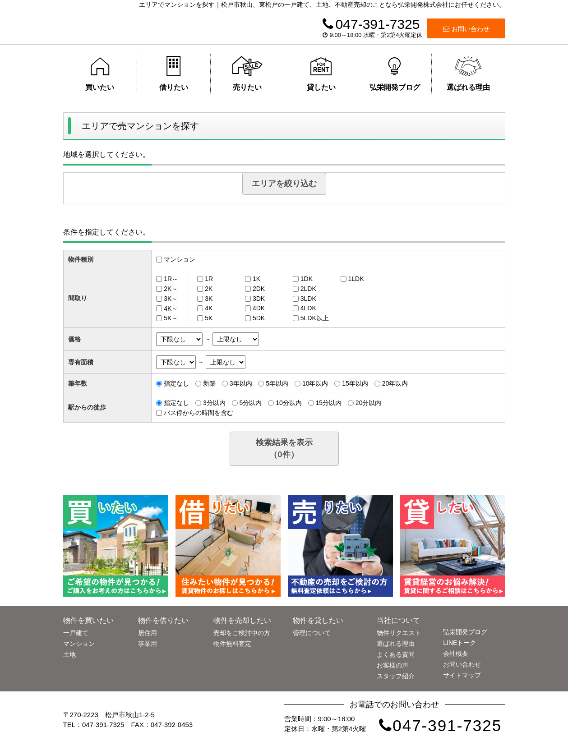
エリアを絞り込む (284, 183)
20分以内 (369, 402)
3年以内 (241, 383)
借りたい (173, 73)
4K (208, 308)
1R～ (171, 278)
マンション (179, 259)
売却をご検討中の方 (241, 632)
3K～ (171, 298)
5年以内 (277, 383)
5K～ (171, 318)
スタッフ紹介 (396, 676)
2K (208, 288)
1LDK (356, 278)
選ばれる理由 (468, 73)
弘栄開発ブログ (394, 73)
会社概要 (455, 653)
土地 (69, 654)
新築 (209, 383)
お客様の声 (392, 665)
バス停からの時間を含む (198, 412)
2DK (259, 288)
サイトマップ (462, 675)
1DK (306, 278)
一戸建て (75, 632)
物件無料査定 (232, 643)
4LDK (308, 308)
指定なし (176, 383)
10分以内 (289, 402)
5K (208, 318)
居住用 (147, 632)
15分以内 (328, 402)
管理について (312, 632)
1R (209, 278)
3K (208, 298)
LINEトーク (459, 642)
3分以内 (214, 402)
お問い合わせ (466, 28)
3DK (259, 298)
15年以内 (355, 383)
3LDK (308, 298)
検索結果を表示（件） (284, 448)
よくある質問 (396, 654)
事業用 (147, 643)
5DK (259, 318)
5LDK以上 (314, 318)
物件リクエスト (399, 632)
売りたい (247, 73)
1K (256, 278)
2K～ (171, 288)
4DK (259, 308)
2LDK (308, 288)
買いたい (100, 73)
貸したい (321, 73)
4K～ (171, 308)
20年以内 (395, 383)
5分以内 (251, 402)
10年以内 (315, 383)
